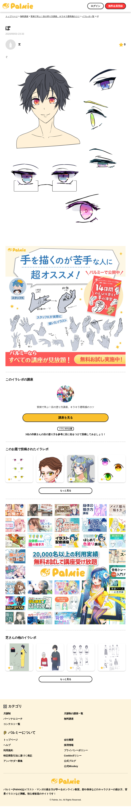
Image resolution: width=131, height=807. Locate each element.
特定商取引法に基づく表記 (17, 756)
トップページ (11, 16)
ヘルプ (7, 746)
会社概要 (69, 740)
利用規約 (8, 751)
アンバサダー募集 (13, 761)
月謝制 (7, 714)
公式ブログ (70, 761)
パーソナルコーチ (13, 719)
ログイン (95, 6)
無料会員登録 (115, 6)
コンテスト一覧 (11, 725)
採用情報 (69, 746)
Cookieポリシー (73, 756)
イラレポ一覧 (88, 16)
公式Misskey (71, 767)
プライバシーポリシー (76, 751)
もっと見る (65, 491)
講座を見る (65, 418)
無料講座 (24, 16)
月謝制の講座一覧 (73, 714)
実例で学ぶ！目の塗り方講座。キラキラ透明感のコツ (55, 16)
